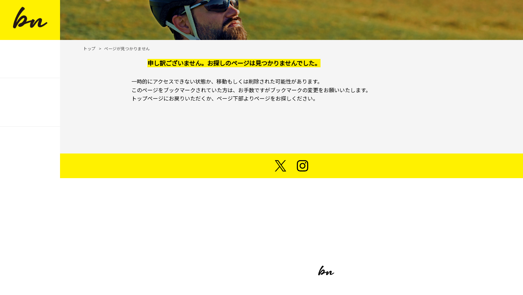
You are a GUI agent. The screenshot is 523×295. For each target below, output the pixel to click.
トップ (89, 48)
